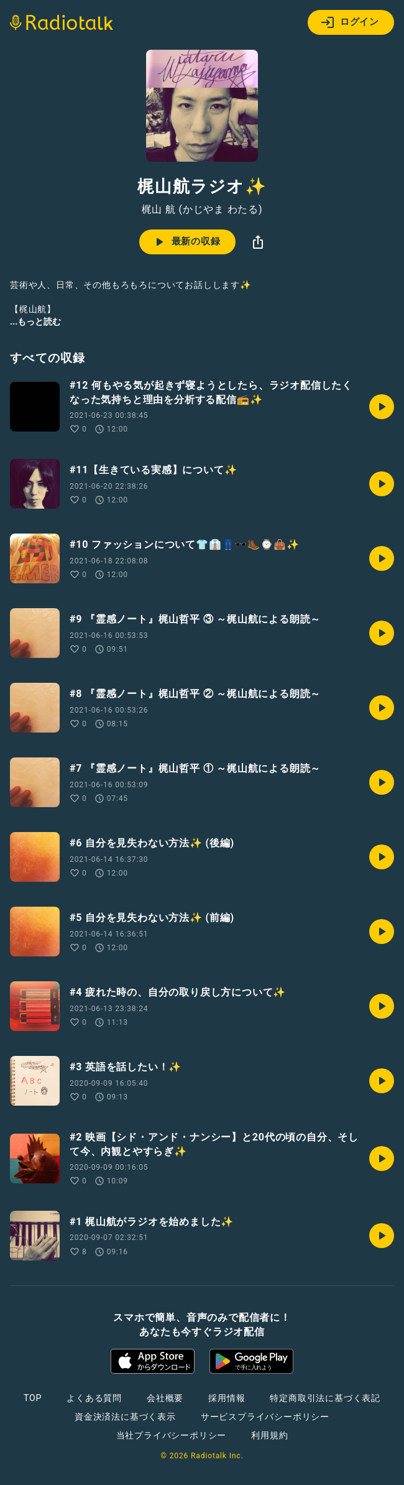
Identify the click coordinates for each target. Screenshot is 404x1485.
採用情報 (226, 1398)
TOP (33, 1398)
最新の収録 (186, 241)
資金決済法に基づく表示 (125, 1417)
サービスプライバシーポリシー (265, 1417)
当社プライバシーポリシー (171, 1435)
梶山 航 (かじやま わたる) (202, 210)
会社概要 (165, 1398)
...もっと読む (35, 321)
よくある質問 (94, 1398)
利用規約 (269, 1435)
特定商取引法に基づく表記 (325, 1398)
